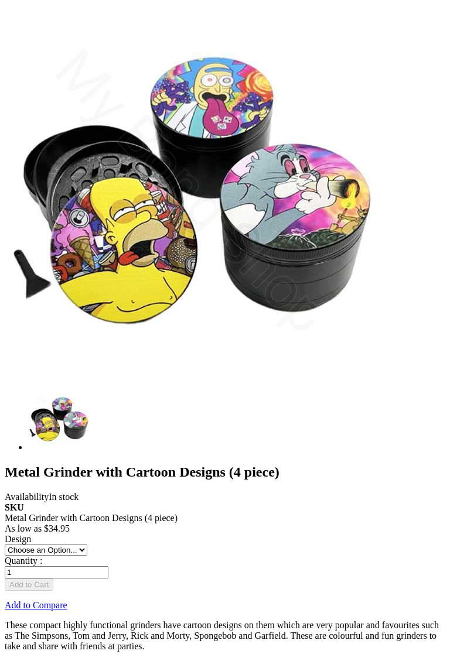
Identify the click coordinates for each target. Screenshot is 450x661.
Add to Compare (36, 605)
